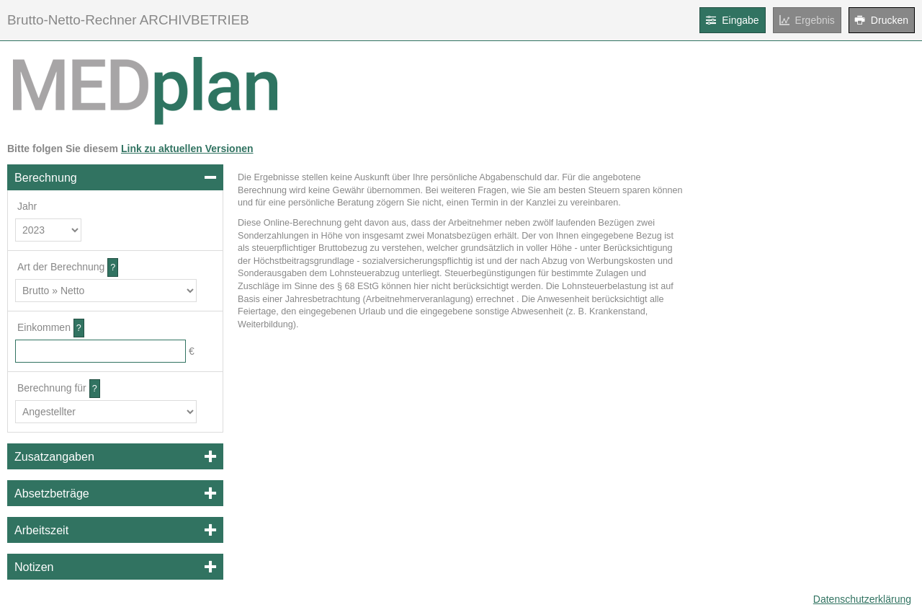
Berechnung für (51, 388)
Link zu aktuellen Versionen (187, 148)
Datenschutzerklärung (862, 599)
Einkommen (44, 327)
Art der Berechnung (60, 267)
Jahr (27, 206)
